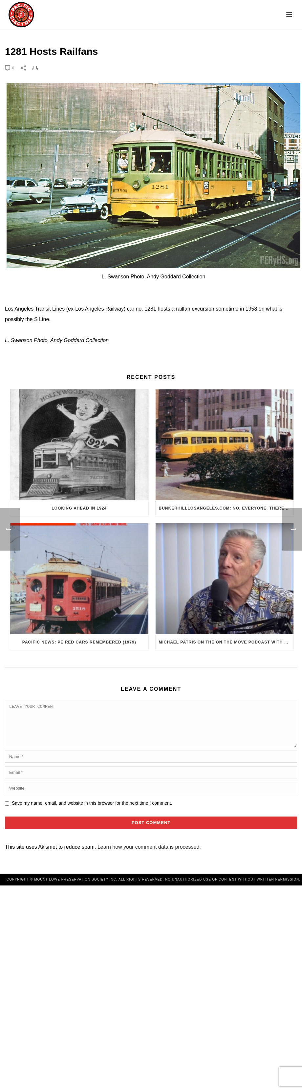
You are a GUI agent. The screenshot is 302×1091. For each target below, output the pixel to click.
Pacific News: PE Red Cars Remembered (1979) (79, 642)
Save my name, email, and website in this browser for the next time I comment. (92, 811)
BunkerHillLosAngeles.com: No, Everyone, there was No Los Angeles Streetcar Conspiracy (226, 508)
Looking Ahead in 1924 (79, 508)
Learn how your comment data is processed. (149, 855)
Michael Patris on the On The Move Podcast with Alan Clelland (226, 642)
